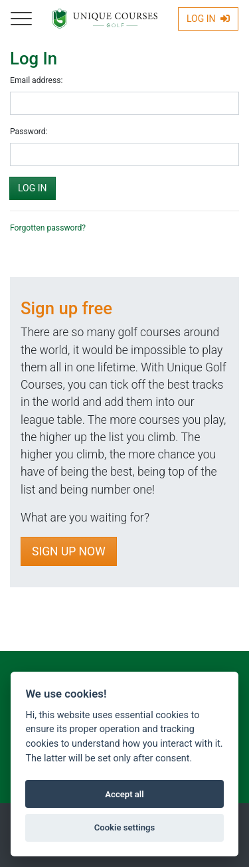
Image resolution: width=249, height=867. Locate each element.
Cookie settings (124, 827)
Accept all (124, 794)
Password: (29, 131)
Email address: (36, 80)
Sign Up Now (69, 551)
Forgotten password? (48, 228)
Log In (208, 18)
